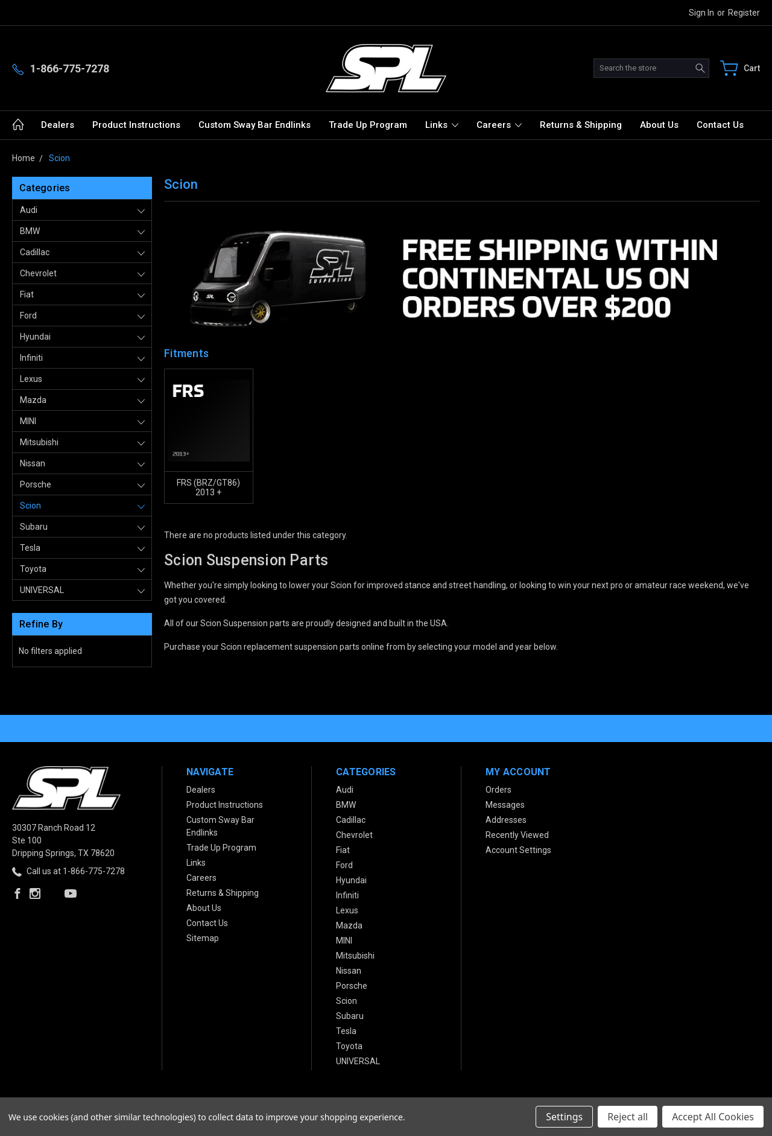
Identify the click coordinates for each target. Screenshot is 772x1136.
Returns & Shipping (581, 124)
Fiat (27, 294)
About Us (659, 124)
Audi (28, 210)
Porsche (35, 484)
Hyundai (35, 336)
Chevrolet (38, 273)
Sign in (701, 12)
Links (441, 124)
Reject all (627, 1116)
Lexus (31, 379)
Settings (564, 1116)
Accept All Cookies (713, 1116)
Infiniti (31, 358)
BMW (30, 231)
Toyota (33, 569)
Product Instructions (136, 124)
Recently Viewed (517, 835)
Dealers (57, 124)
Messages (505, 805)
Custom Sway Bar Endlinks (254, 124)
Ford (28, 315)
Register (744, 12)
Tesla (30, 548)
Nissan (32, 463)
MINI (28, 421)
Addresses (506, 820)
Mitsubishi (39, 442)
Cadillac (34, 252)
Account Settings (518, 850)
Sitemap (202, 938)
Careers (499, 124)
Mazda (33, 400)
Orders (498, 790)
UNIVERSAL (42, 590)
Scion (30, 505)
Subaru (34, 527)
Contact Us (720, 124)
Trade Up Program (368, 124)
